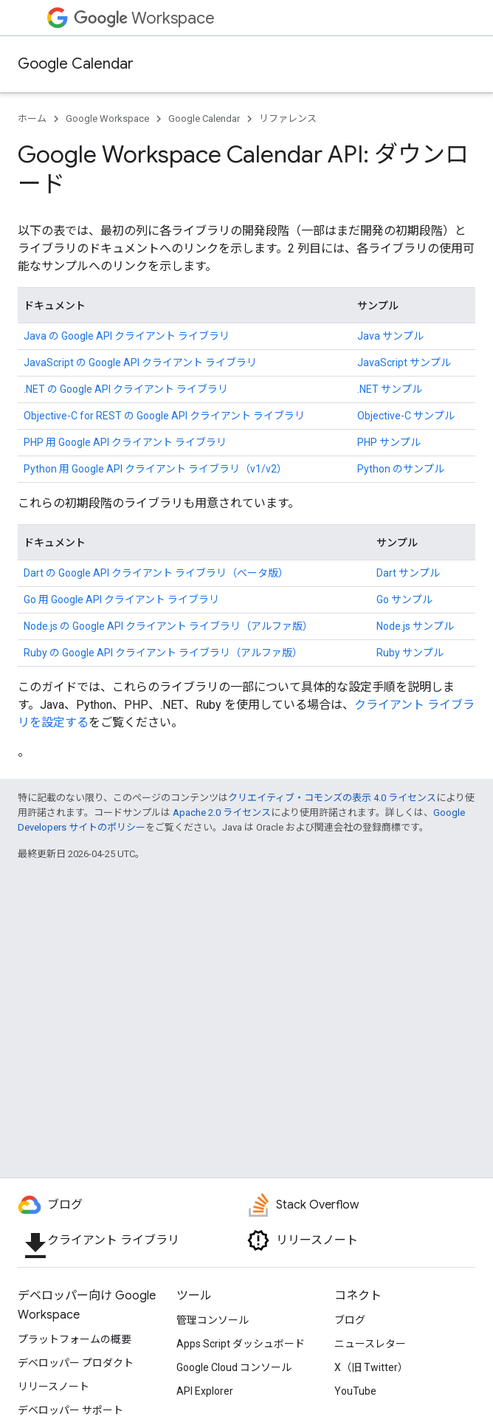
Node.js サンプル (415, 626)
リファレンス (288, 118)
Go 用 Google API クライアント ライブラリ (121, 599)
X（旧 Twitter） (371, 1367)
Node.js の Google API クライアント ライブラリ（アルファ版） (168, 626)
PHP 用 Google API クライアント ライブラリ (125, 442)
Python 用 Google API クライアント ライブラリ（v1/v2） (155, 469)
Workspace (144, 18)
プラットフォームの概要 (74, 1339)
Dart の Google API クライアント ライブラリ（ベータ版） (156, 573)
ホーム (32, 118)
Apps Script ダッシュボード (240, 1344)
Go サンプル (404, 599)
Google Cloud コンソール (234, 1367)
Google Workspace (107, 118)
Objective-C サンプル (406, 416)
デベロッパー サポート (70, 1410)
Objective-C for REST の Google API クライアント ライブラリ (164, 416)
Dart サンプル (408, 573)
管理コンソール (212, 1320)
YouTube (355, 1391)
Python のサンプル (400, 469)
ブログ (349, 1320)
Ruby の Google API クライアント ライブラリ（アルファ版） (163, 653)
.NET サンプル (389, 389)
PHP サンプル (389, 442)
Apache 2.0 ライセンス (222, 812)
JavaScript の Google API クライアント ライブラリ (140, 362)
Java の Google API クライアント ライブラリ (127, 336)
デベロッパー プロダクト (76, 1363)
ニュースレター (370, 1344)
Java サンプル (390, 336)
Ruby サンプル (410, 653)
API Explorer (204, 1391)
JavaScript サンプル (404, 362)
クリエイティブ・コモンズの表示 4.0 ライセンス (332, 797)
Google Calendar (76, 64)
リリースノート (53, 1386)
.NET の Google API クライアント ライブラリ (126, 389)
